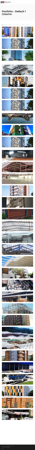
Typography (17, 24)
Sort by (27, 24)
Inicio (2, 448)
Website (23, 24)
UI (20, 24)
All (2, 24)
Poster (13, 24)
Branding (5, 24)
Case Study (10, 24)
